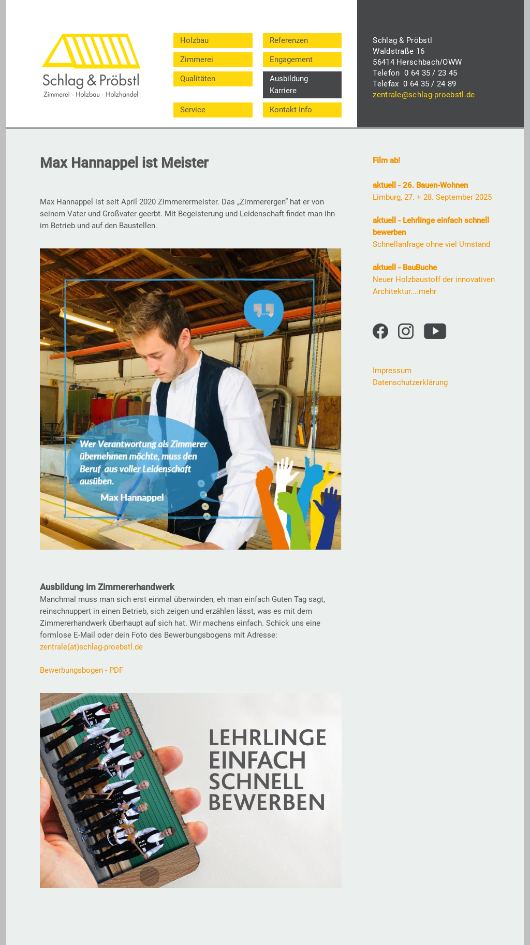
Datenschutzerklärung (410, 382)
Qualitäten (197, 78)
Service (192, 109)
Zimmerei (196, 59)
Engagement (291, 59)
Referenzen (289, 40)
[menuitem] (213, 40)
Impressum (392, 370)
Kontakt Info (291, 109)
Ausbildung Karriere (289, 84)
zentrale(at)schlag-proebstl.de (91, 647)
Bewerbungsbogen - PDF (81, 670)
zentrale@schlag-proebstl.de (424, 94)
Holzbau (194, 40)
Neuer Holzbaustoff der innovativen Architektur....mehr (434, 279)
